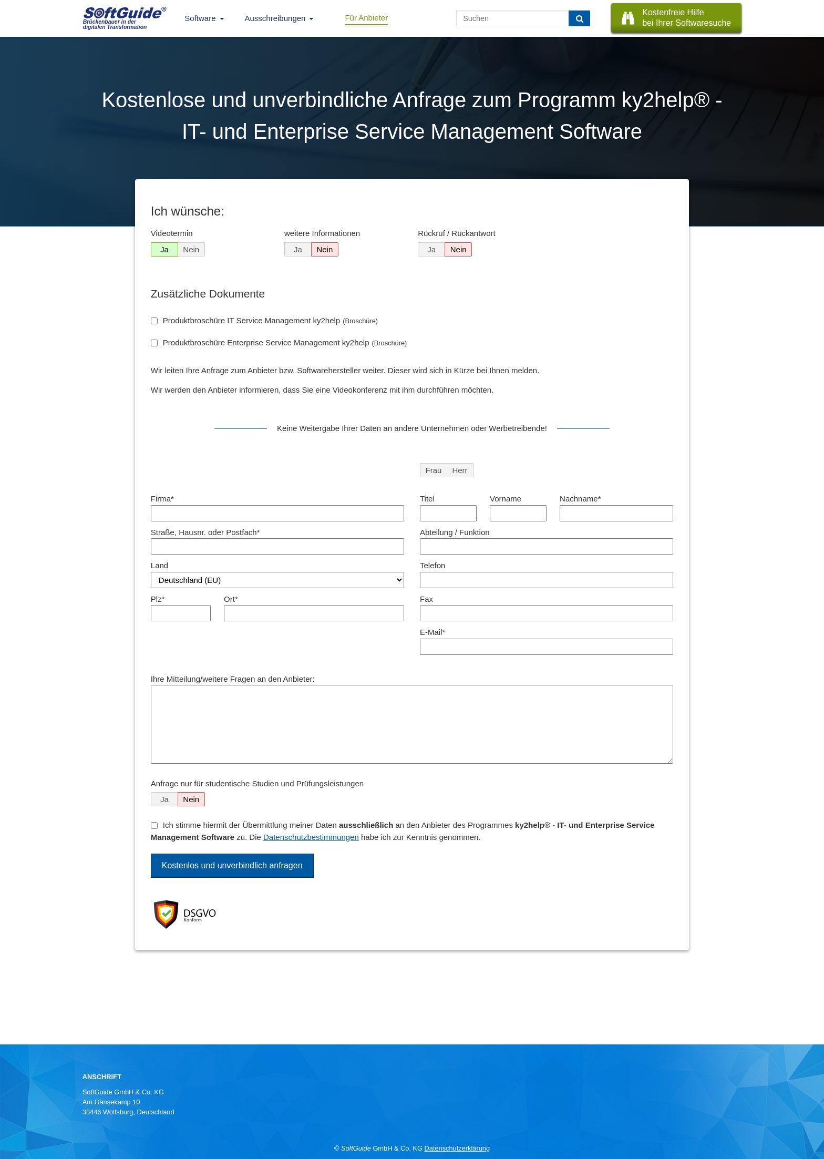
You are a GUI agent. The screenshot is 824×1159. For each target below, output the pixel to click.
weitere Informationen (322, 233)
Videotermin (172, 233)
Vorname (505, 498)
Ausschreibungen (275, 18)
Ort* (231, 598)
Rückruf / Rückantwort (457, 233)
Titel (427, 498)
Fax (426, 598)
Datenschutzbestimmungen (311, 837)
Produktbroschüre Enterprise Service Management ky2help (285, 342)
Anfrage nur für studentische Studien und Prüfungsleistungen (257, 783)
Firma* (162, 498)
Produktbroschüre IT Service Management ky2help (270, 320)
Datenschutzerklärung (457, 1148)
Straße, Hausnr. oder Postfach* (205, 532)
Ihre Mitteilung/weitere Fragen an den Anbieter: (233, 678)
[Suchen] (579, 18)
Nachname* (580, 498)
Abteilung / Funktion (455, 532)
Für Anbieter (366, 17)
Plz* (158, 598)
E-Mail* (432, 632)
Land (159, 565)
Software (199, 18)
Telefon (432, 565)
